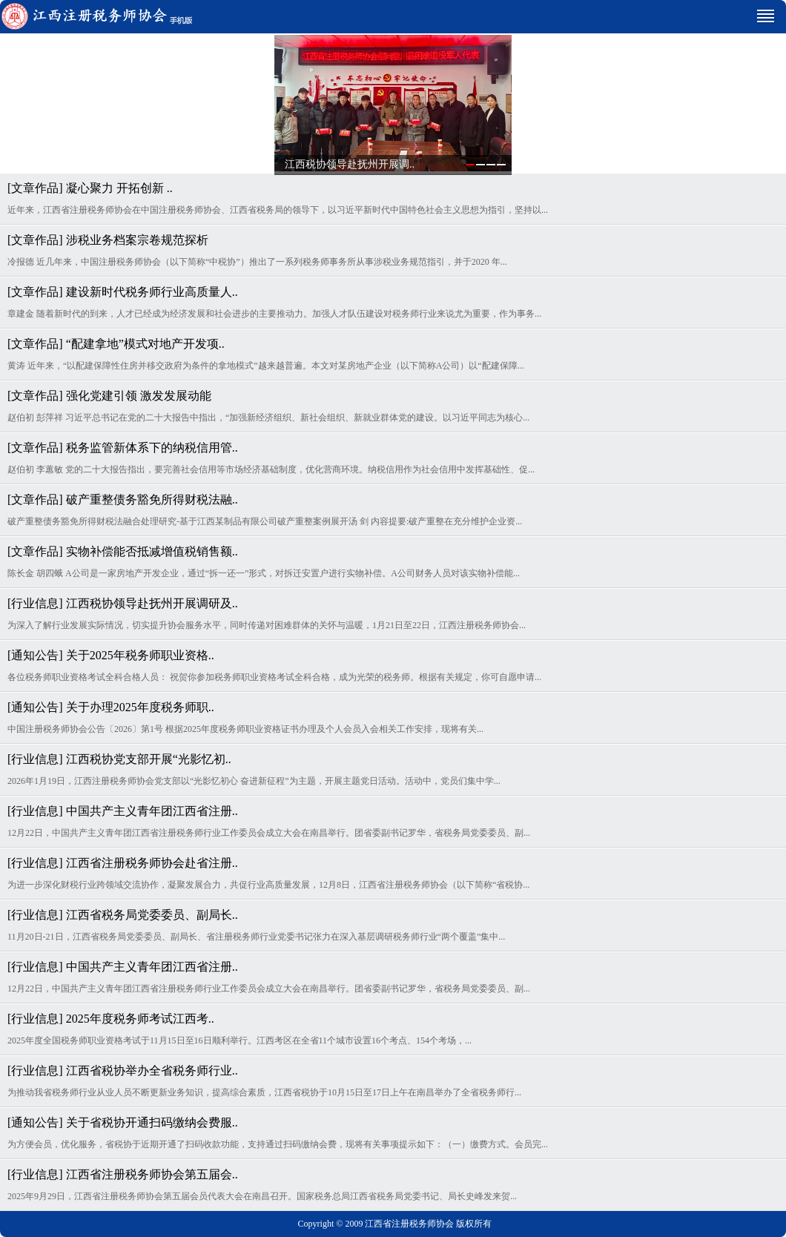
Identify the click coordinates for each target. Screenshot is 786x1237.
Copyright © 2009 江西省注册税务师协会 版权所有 (395, 1223)
